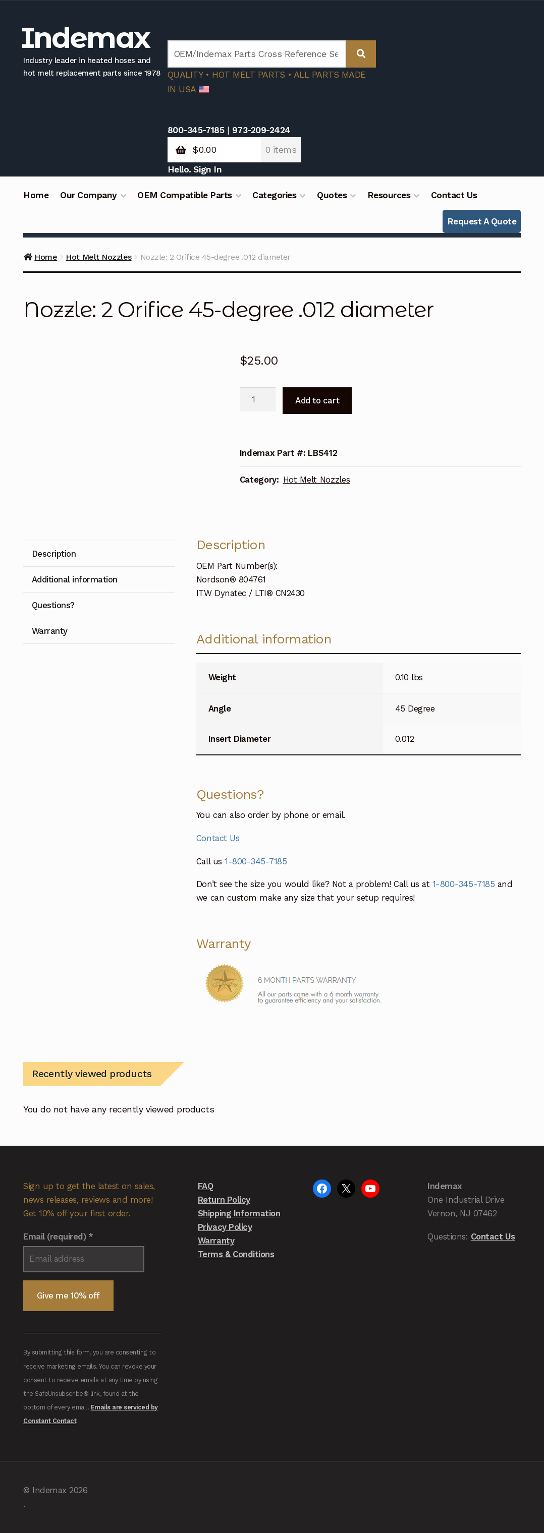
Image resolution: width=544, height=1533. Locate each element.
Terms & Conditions (236, 1254)
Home (35, 195)
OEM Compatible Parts (184, 195)
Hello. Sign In (195, 169)
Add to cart (317, 400)
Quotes (332, 195)
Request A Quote (482, 221)
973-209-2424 (261, 130)
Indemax (85, 37)
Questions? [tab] (53, 605)
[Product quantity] (258, 399)
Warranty (216, 1240)
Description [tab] (54, 554)
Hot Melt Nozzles (98, 257)
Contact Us (454, 195)
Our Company (88, 195)
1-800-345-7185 (256, 861)
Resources (389, 195)
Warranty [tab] (50, 631)
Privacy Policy (225, 1227)
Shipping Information (239, 1213)
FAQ (205, 1186)
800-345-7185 (196, 130)
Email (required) (58, 1236)
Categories (274, 195)
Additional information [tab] (75, 579)
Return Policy (224, 1200)
